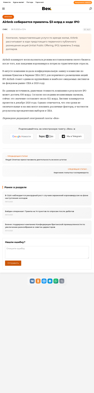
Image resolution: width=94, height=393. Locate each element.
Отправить (13, 263)
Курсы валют (18, 2)
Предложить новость (83, 2)
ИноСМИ (8, 17)
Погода (30, 2)
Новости (7, 2)
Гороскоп (40, 2)
